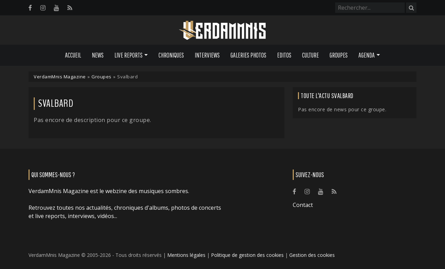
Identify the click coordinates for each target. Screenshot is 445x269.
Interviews (207, 55)
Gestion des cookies (312, 255)
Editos (284, 55)
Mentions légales (186, 255)
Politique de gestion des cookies (247, 255)
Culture (310, 55)
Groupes (339, 55)
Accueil (73, 55)
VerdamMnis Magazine (60, 76)
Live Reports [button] (128, 55)
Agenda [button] (366, 55)
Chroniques (171, 55)
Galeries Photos (248, 55)
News (98, 55)
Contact (303, 205)
